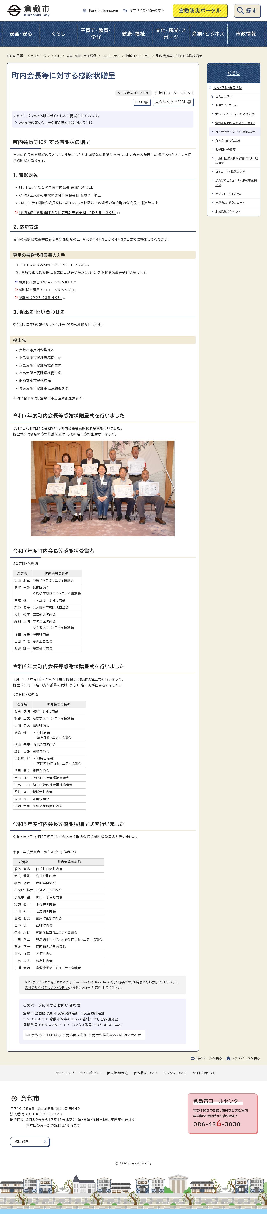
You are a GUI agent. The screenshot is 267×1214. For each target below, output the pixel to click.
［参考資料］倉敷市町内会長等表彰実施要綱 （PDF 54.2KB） (69, 212)
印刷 (139, 102)
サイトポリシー (90, 1073)
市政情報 (246, 33)
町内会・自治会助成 (227, 140)
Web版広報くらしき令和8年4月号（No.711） (55, 122)
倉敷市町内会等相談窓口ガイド (235, 123)
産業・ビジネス (208, 33)
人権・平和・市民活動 (81, 56)
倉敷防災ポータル (200, 10)
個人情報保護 (117, 1073)
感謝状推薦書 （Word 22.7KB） (47, 282)
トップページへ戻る (246, 1058)
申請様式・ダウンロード (230, 202)
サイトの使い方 (204, 1073)
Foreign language (103, 10)
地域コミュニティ (138, 56)
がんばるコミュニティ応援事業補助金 (236, 182)
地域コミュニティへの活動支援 (234, 114)
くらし (58, 33)
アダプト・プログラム (228, 194)
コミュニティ (111, 56)
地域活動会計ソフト (228, 211)
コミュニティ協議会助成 (230, 171)
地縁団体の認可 (225, 149)
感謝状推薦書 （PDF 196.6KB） (47, 289)
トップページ (37, 56)
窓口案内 (22, 1141)
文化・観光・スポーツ (171, 34)
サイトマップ (64, 1073)
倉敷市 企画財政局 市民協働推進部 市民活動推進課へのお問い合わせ (86, 1035)
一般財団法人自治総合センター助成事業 (236, 160)
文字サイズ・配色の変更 (147, 10)
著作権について (146, 1073)
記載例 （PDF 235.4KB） (42, 297)
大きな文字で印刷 (170, 102)
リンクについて (175, 1073)
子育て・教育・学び (96, 34)
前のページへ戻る (209, 1058)
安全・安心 (21, 33)
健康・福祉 (133, 33)
